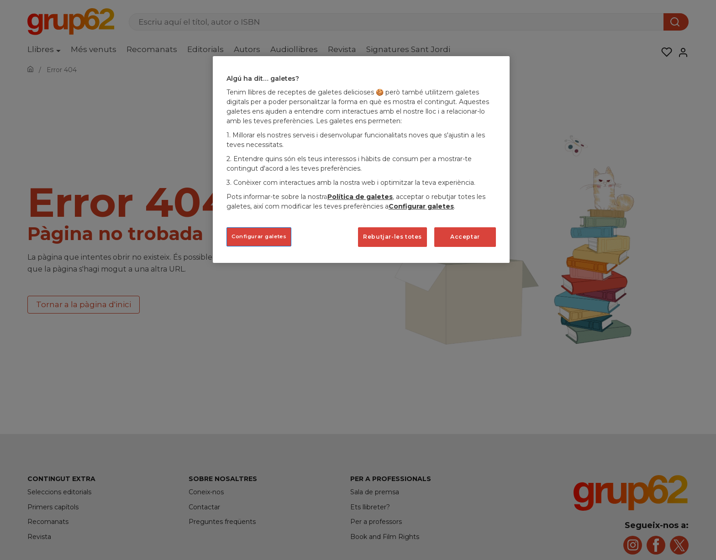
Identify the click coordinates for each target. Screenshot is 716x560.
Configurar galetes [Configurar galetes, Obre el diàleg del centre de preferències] (259, 236)
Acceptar (465, 236)
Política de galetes (360, 197)
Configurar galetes (421, 206)
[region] (361, 159)
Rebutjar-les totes (392, 236)
